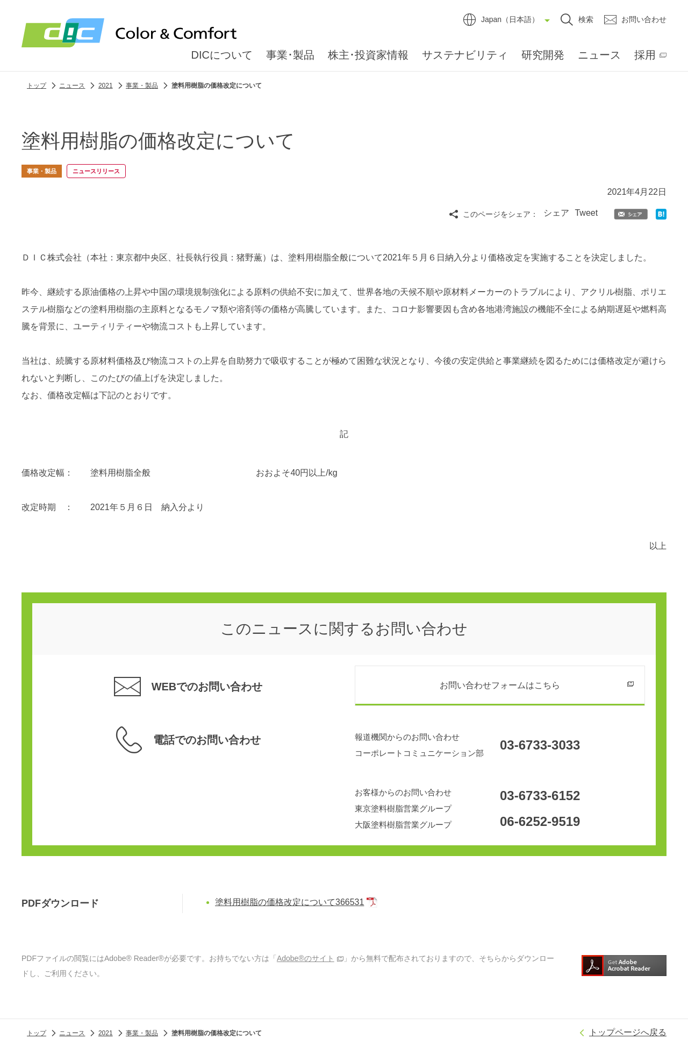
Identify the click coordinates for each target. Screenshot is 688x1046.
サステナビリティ (465, 55)
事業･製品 (290, 55)
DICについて (222, 55)
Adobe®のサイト (310, 957)
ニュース (599, 55)
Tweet (586, 212)
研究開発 (542, 55)
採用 (645, 55)
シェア (556, 212)
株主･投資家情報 (368, 55)
